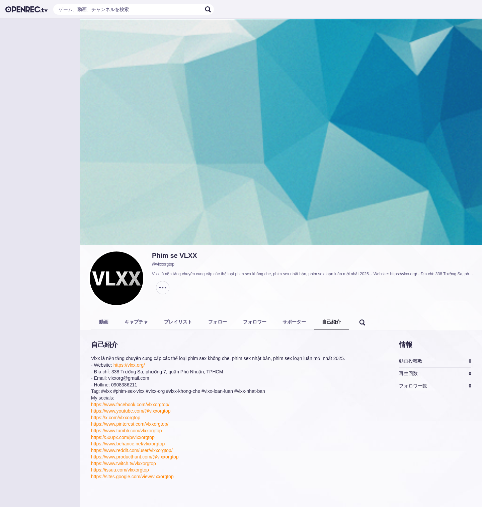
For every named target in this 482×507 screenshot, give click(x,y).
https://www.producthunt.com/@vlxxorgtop (135, 456)
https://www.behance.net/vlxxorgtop (128, 443)
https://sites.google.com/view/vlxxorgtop (132, 476)
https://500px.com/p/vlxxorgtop (123, 437)
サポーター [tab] (294, 321)
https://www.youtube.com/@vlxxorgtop (131, 411)
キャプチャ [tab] (136, 321)
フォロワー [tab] (254, 321)
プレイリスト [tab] (178, 321)
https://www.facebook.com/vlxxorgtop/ (130, 404)
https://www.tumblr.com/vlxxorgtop (126, 430)
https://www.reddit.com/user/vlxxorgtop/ (132, 450)
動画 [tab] (103, 321)
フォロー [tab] (217, 321)
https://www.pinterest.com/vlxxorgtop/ (129, 424)
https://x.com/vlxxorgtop (115, 417)
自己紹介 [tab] (331, 321)
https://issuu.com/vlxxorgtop (120, 470)
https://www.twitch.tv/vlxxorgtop (123, 463)
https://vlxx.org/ (129, 365)
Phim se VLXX (174, 255)
